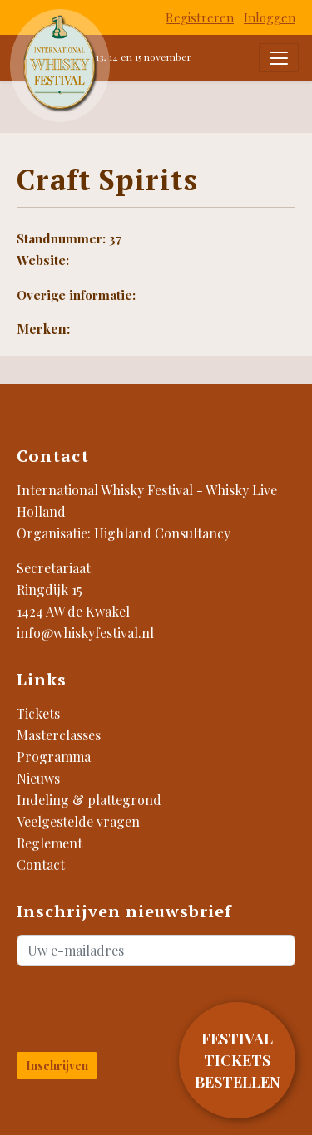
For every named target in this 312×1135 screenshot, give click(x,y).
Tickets (38, 713)
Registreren (200, 17)
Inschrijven (57, 1066)
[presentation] (114, 1005)
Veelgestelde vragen (78, 821)
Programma (54, 756)
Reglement (49, 843)
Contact (41, 864)
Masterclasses (59, 735)
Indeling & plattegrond (89, 799)
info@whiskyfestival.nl (85, 632)
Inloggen (269, 17)
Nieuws (38, 778)
